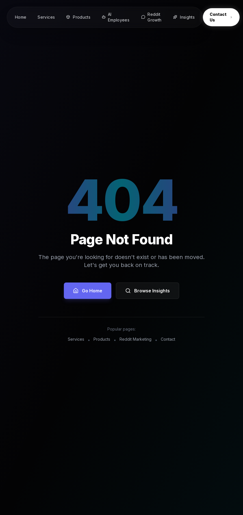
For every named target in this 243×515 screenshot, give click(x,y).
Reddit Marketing (135, 339)
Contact (168, 339)
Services (76, 339)
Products (102, 339)
